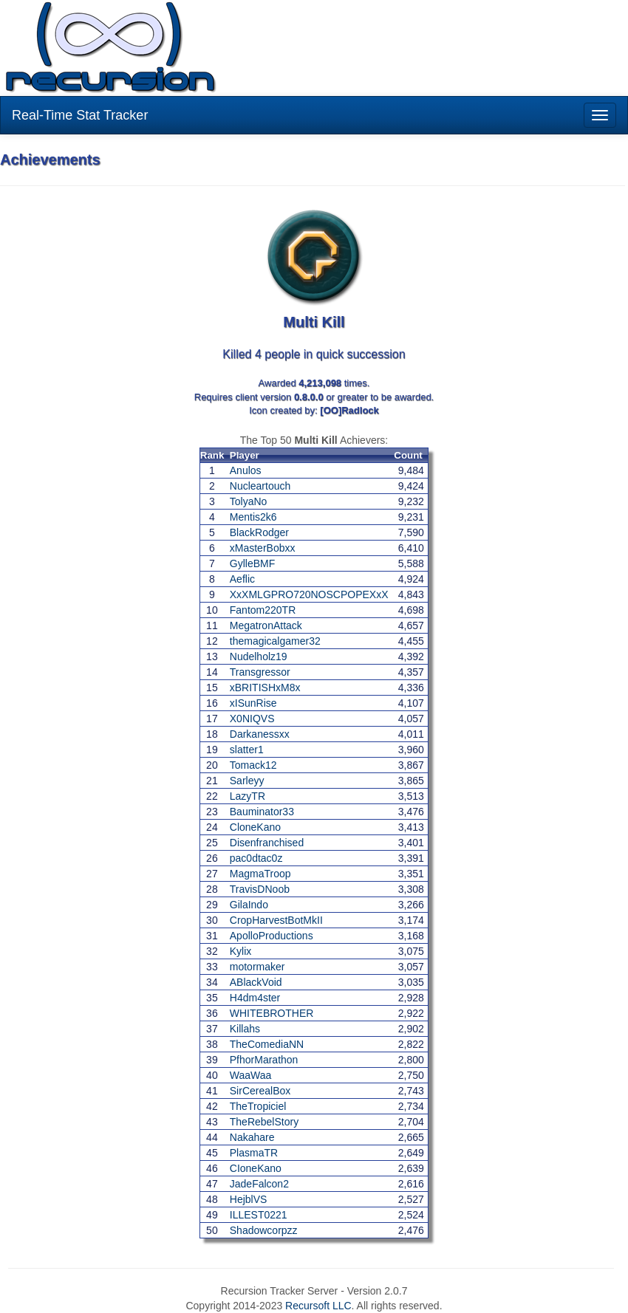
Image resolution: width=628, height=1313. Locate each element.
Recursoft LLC (318, 1306)
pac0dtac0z (256, 858)
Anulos (246, 470)
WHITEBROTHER (272, 1013)
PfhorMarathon (264, 1060)
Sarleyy (247, 780)
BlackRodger (259, 532)
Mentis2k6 (253, 517)
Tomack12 (253, 765)
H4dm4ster (255, 998)
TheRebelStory (264, 1122)
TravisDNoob (260, 889)
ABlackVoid (256, 982)
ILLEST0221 (258, 1215)
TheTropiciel (258, 1106)
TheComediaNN (267, 1044)
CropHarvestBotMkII (276, 920)
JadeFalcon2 (259, 1184)
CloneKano (255, 827)
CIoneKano (255, 1168)
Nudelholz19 (258, 656)
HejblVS (248, 1199)
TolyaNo (248, 501)
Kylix (241, 951)
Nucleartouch (260, 486)
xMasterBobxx (263, 548)
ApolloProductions (271, 936)
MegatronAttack (266, 625)
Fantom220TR (263, 610)
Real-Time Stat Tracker (80, 115)
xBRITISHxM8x (265, 687)
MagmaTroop (260, 874)
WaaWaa (251, 1075)
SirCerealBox (260, 1091)
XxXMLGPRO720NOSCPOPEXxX (309, 594)
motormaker (257, 967)
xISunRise (253, 703)
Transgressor (260, 672)
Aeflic (242, 579)
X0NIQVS (252, 718)
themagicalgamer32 (275, 641)
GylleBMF (252, 563)
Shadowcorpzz (264, 1230)
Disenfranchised (267, 843)
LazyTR (247, 796)
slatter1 (247, 749)
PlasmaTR (254, 1153)
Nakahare (252, 1137)
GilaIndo (249, 905)
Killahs (245, 1029)
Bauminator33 (262, 811)
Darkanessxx (260, 734)
